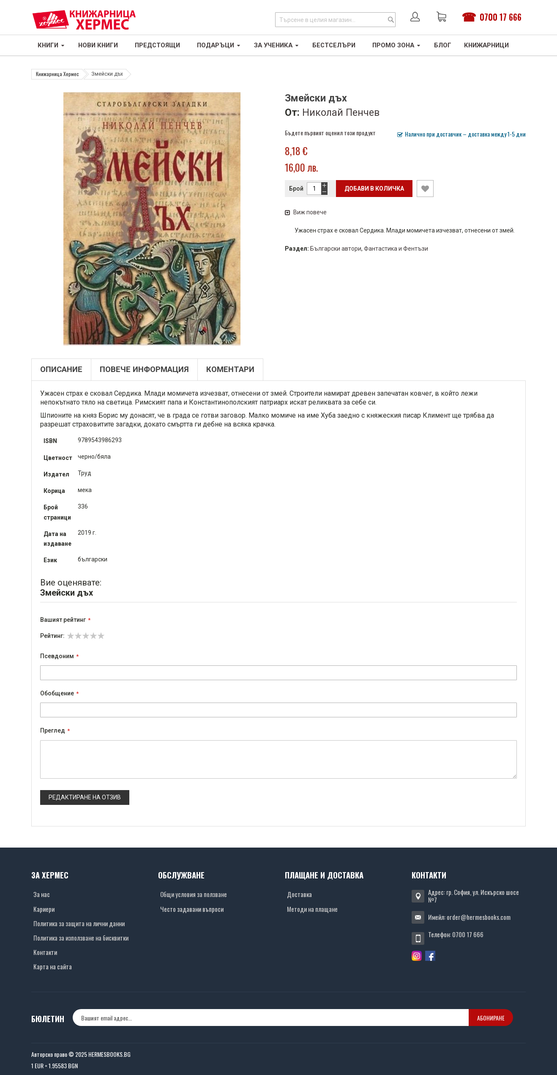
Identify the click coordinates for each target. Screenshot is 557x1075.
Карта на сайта (52, 966)
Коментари (230, 369)
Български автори (335, 248)
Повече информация (144, 369)
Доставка (299, 894)
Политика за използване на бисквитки (80, 937)
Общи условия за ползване (193, 894)
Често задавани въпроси (192, 909)
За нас (41, 894)
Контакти (45, 952)
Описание (61, 369)
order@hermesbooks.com (479, 917)
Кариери (44, 909)
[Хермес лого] (84, 19)
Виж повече (306, 212)
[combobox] (335, 19)
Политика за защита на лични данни (79, 923)
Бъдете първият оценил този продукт (330, 132)
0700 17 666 (501, 17)
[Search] (391, 19)
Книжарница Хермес (57, 73)
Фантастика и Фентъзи (396, 248)
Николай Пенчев (341, 112)
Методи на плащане (312, 909)
